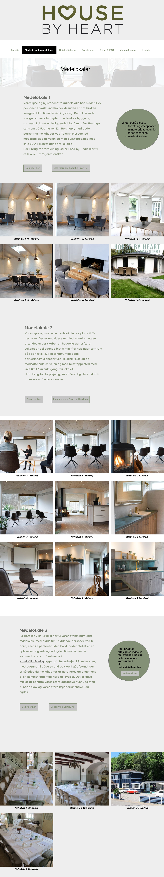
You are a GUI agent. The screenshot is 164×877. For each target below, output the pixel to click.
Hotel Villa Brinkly (32, 661)
